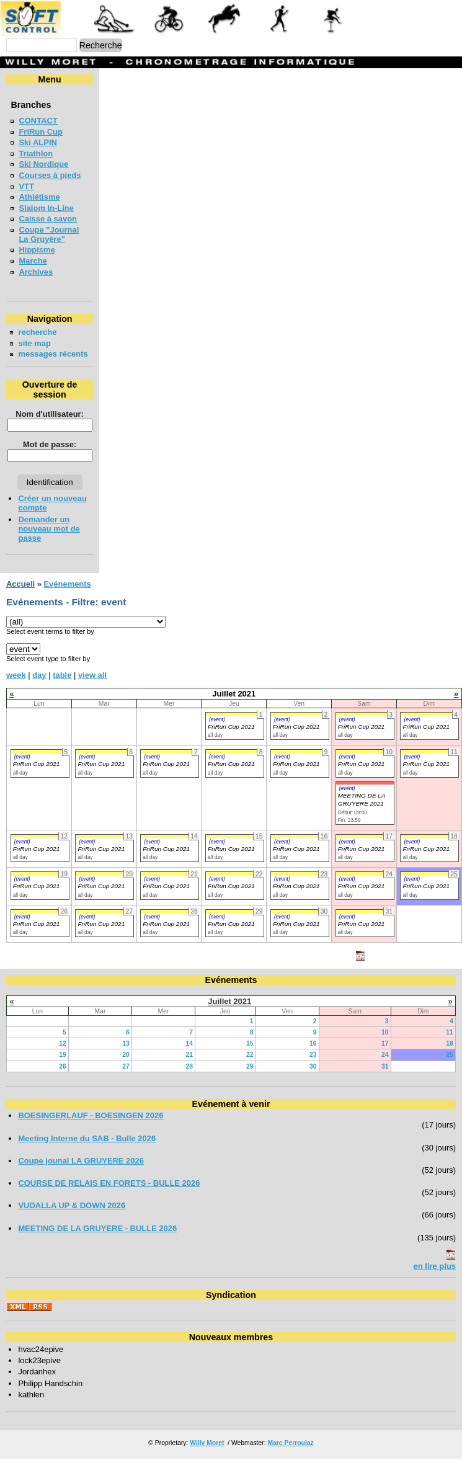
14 (189, 1052)
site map (34, 343)
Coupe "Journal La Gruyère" (49, 234)
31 (385, 1075)
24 (385, 1064)
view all (92, 684)
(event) (217, 729)
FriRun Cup (41, 131)
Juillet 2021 (229, 1010)
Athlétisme (39, 197)
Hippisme (37, 249)
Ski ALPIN (37, 142)
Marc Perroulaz (290, 1452)
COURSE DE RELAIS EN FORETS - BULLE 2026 (109, 1192)
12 (62, 1052)
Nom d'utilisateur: (49, 423)
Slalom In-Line (46, 208)
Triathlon (36, 153)
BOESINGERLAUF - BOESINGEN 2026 (90, 1124)
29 (250, 1075)
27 (126, 1075)
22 (250, 1064)
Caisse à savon (48, 218)
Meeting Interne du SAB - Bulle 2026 (87, 1147)
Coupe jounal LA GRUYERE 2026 (81, 1170)
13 (126, 1052)
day (39, 684)
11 (449, 1041)
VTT (26, 186)
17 (385, 1052)
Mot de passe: (48, 453)
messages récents (37, 358)
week (16, 684)
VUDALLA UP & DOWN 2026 (71, 1214)
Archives (36, 272)
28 (189, 1075)
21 (189, 1064)
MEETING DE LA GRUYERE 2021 (361, 808)
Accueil (20, 593)
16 (313, 1052)
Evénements (67, 593)
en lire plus (435, 1275)
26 (62, 1075)
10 (385, 1041)
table (62, 684)
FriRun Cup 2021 (231, 735)
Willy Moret (207, 1452)
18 (449, 1052)
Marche (33, 260)
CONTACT (38, 120)
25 (449, 1064)
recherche (37, 332)
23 (313, 1064)
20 (126, 1064)
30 (313, 1075)
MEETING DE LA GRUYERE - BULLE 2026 (97, 1237)
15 (250, 1052)
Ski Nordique (43, 164)
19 (62, 1064)
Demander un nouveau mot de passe (48, 538)
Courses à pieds (50, 175)
